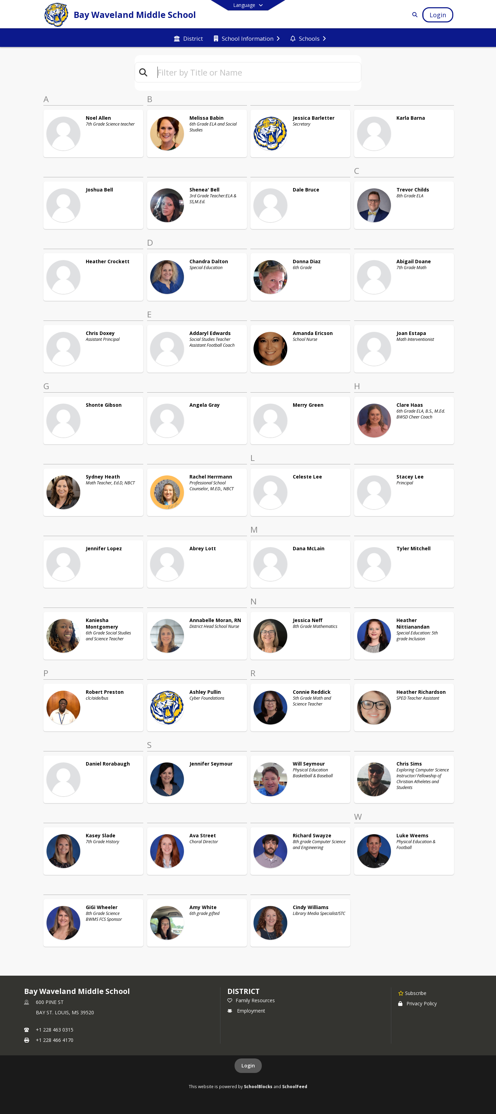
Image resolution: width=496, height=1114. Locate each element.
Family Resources (251, 1000)
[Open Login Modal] (437, 14)
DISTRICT (243, 991)
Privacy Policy (417, 1003)
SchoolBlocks (258, 1086)
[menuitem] (188, 38)
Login (248, 1065)
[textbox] (256, 72)
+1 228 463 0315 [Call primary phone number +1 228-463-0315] (54, 1029)
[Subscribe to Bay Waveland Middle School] (412, 993)
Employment (246, 1010)
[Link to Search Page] (413, 14)
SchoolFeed (294, 1086)
